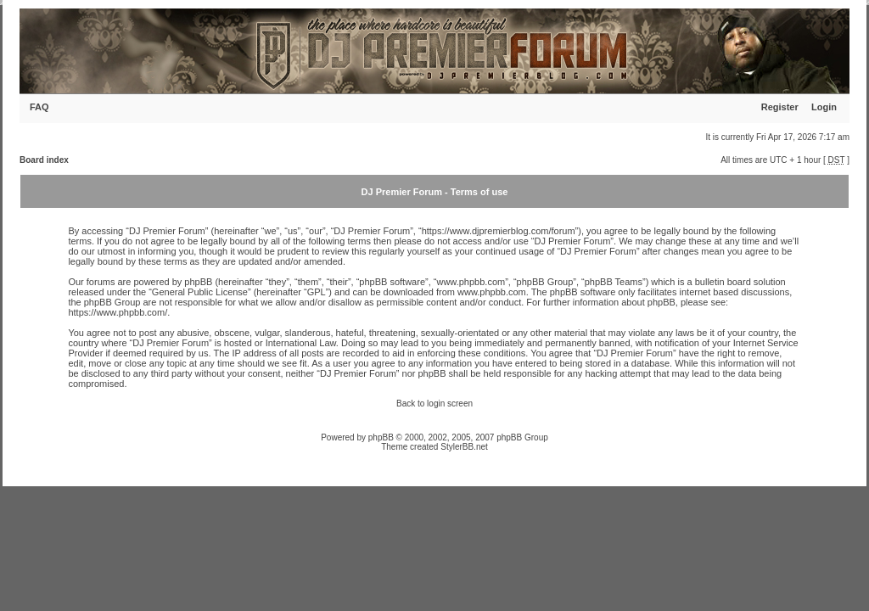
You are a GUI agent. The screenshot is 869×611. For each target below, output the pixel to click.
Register (780, 107)
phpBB (381, 437)
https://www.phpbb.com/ (117, 312)
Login (824, 107)
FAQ (39, 107)
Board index (44, 160)
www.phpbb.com (491, 292)
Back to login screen (434, 403)
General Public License (200, 292)
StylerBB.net (464, 446)
